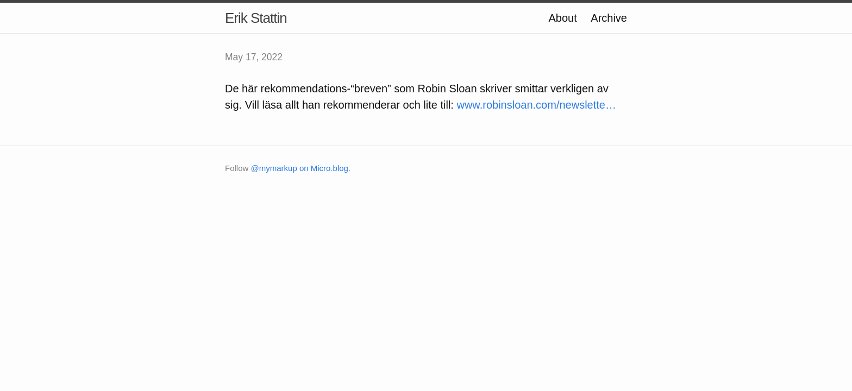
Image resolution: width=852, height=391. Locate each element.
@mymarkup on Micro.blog (299, 168)
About (562, 18)
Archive (609, 18)
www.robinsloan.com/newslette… (536, 105)
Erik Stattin (256, 18)
